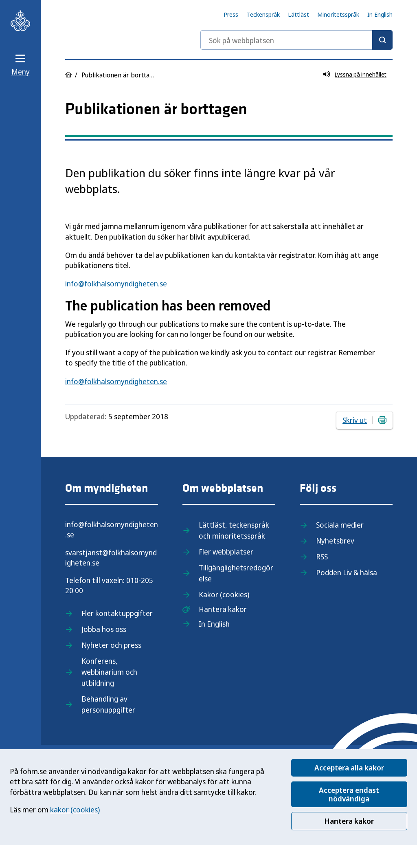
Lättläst (298, 14)
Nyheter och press (111, 645)
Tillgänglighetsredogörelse (236, 573)
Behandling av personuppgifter (108, 704)
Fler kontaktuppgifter (117, 613)
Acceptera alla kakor (349, 767)
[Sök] (382, 40)
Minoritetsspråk (338, 14)
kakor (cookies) (75, 809)
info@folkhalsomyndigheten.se (116, 283)
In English (380, 14)
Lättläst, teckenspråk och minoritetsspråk (234, 530)
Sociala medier (340, 525)
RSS (322, 556)
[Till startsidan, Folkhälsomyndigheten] (20, 20)
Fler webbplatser (226, 552)
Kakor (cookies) (224, 594)
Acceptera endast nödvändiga (349, 794)
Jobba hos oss (103, 629)
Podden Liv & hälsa (346, 572)
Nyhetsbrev (335, 541)
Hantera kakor (349, 821)
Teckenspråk (263, 14)
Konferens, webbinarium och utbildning (109, 672)
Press (231, 14)
